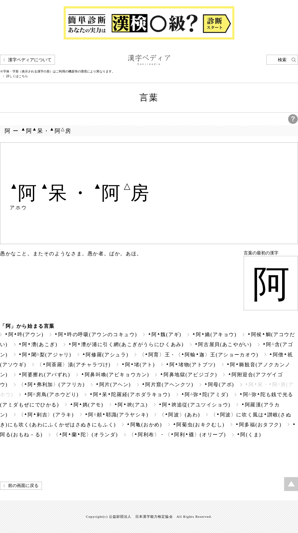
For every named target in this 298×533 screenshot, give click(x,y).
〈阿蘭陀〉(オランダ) (85, 434)
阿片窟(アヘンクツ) (167, 384)
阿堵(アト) (138, 364)
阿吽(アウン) (24, 334)
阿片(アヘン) (113, 384)
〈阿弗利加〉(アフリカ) (52, 384)
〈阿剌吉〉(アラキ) (46, 414)
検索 (282, 60)
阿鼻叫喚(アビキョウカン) (115, 374)
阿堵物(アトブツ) (191, 364)
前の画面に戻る (23, 485)
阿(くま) (249, 434)
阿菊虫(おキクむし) (198, 424)
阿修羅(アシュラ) (105, 354)
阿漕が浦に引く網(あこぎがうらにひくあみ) (126, 344)
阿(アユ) (131, 404)
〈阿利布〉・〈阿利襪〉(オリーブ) (177, 434)
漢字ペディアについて (30, 60)
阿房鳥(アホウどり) (51, 394)
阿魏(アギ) (164, 334)
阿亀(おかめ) (144, 424)
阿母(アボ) (219, 384)
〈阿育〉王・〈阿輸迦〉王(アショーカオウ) (199, 354)
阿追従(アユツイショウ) (194, 404)
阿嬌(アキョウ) (214, 334)
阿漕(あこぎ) (38, 344)
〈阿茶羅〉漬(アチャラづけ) (74, 364)
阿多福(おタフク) (258, 424)
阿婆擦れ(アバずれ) (44, 374)
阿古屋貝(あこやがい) (223, 344)
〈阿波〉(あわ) (179, 414)
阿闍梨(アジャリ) (45, 354)
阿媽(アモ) (86, 404)
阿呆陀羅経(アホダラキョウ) (129, 394)
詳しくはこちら (17, 76)
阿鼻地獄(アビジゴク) (188, 374)
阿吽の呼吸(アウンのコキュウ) (95, 334)
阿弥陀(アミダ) (205, 394)
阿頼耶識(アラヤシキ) (116, 414)
